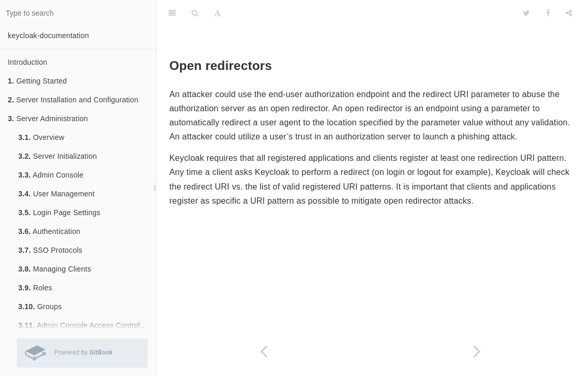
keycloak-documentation (48, 35)
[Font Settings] (217, 13)
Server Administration (48, 118)
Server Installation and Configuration (73, 100)
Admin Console (51, 175)
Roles (35, 288)
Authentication (49, 231)
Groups (40, 306)
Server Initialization (57, 156)
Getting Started (37, 81)
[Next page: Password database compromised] (478, 351)
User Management (56, 194)
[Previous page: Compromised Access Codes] (264, 351)
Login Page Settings (59, 212)
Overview (41, 137)
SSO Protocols (50, 250)
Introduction (27, 62)
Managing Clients (54, 269)
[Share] (569, 13)
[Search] (195, 13)
